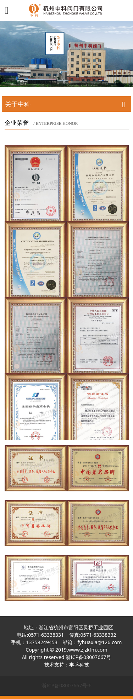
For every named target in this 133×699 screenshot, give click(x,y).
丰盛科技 (79, 664)
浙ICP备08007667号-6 (66, 685)
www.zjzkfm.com (87, 649)
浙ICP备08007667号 (88, 657)
